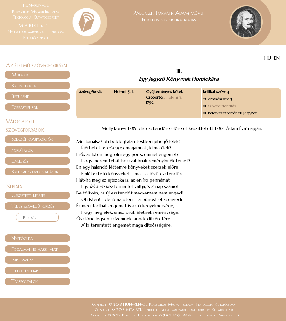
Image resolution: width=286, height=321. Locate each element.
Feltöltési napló (26, 270)
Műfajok (20, 74)
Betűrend (20, 96)
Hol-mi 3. (174, 97)
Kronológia (23, 85)
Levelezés (19, 160)
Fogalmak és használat (34, 249)
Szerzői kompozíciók (32, 139)
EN (277, 58)
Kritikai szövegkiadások (34, 171)
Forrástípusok (24, 107)
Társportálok (24, 281)
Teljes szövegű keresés (32, 206)
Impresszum (22, 259)
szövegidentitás (222, 105)
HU (267, 58)
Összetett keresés (28, 195)
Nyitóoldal (22, 238)
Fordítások (22, 149)
